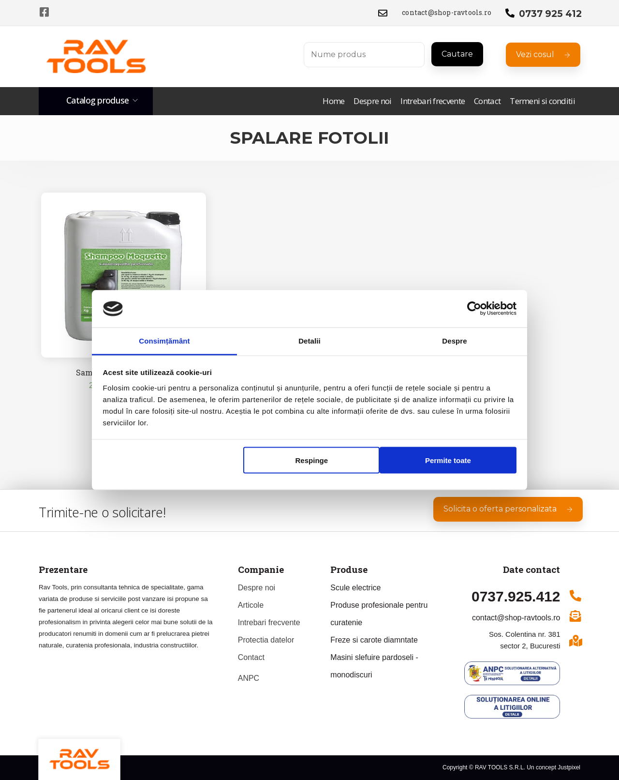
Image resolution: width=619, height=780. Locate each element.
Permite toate (448, 460)
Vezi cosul (543, 54)
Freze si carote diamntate (374, 640)
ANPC (248, 678)
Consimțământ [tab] (164, 340)
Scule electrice (355, 588)
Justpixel (569, 767)
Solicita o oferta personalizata (508, 508)
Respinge (311, 460)
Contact (487, 101)
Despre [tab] (454, 340)
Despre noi (372, 101)
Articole (251, 605)
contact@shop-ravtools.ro (446, 12)
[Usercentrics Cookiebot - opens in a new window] (474, 308)
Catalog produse (97, 100)
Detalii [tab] (309, 340)
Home (333, 101)
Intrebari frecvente (432, 101)
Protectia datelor (266, 640)
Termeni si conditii (542, 101)
